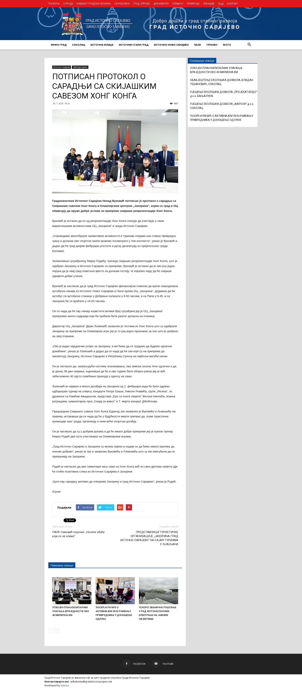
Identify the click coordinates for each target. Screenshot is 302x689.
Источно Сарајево (61, 67)
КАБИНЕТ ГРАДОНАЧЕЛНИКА (94, 3)
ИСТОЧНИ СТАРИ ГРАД (133, 44)
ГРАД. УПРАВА (141, 3)
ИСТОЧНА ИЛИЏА (102, 44)
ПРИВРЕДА (193, 3)
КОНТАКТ (232, 3)
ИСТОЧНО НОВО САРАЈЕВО (171, 44)
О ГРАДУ (68, 3)
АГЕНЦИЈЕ (208, 3)
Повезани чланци (62, 565)
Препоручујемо (80, 67)
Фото (227, 44)
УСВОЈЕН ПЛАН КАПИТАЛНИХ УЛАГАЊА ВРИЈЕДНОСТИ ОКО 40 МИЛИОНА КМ (70, 611)
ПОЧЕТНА (54, 3)
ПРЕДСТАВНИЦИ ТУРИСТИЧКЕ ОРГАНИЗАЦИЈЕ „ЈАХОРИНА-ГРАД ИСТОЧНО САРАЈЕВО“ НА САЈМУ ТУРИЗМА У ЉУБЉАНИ (149, 538)
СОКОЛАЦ (78, 44)
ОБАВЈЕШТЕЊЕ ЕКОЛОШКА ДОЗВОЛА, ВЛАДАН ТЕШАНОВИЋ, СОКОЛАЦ (221, 82)
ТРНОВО (211, 44)
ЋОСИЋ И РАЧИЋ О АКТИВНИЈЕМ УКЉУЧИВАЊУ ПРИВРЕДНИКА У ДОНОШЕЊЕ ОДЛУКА (221, 117)
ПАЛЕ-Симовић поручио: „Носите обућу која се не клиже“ (78, 534)
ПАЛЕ (197, 44)
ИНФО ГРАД (59, 44)
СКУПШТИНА (122, 3)
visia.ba (64, 685)
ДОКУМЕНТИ (161, 3)
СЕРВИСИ (177, 3)
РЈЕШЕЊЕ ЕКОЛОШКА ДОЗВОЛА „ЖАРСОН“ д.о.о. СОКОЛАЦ (222, 105)
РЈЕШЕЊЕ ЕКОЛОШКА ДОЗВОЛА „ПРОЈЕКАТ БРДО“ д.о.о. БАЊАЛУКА (223, 94)
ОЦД (220, 3)
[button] (249, 44)
